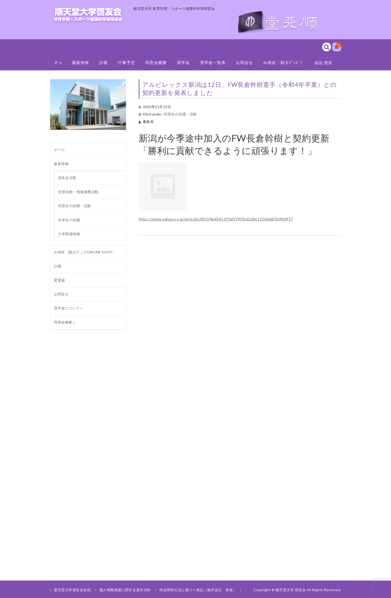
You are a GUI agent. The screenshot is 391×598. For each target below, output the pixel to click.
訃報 (103, 62)
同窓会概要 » (64, 322)
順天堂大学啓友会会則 (72, 590)
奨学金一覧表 (213, 62)
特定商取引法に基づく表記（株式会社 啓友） (198, 590)
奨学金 (183, 62)
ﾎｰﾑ (58, 62)
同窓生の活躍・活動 (180, 114)
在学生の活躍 (69, 220)
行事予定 (126, 62)
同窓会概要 (156, 62)
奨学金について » (68, 308)
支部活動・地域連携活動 (78, 192)
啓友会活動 (67, 177)
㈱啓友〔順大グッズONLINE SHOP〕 (85, 252)
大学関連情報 (69, 234)
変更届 (59, 280)
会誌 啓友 (323, 62)
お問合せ (244, 62)
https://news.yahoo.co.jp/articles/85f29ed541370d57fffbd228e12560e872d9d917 (216, 218)
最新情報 (80, 62)
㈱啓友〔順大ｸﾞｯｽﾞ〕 (283, 62)
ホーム (59, 149)
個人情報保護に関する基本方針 (125, 590)
